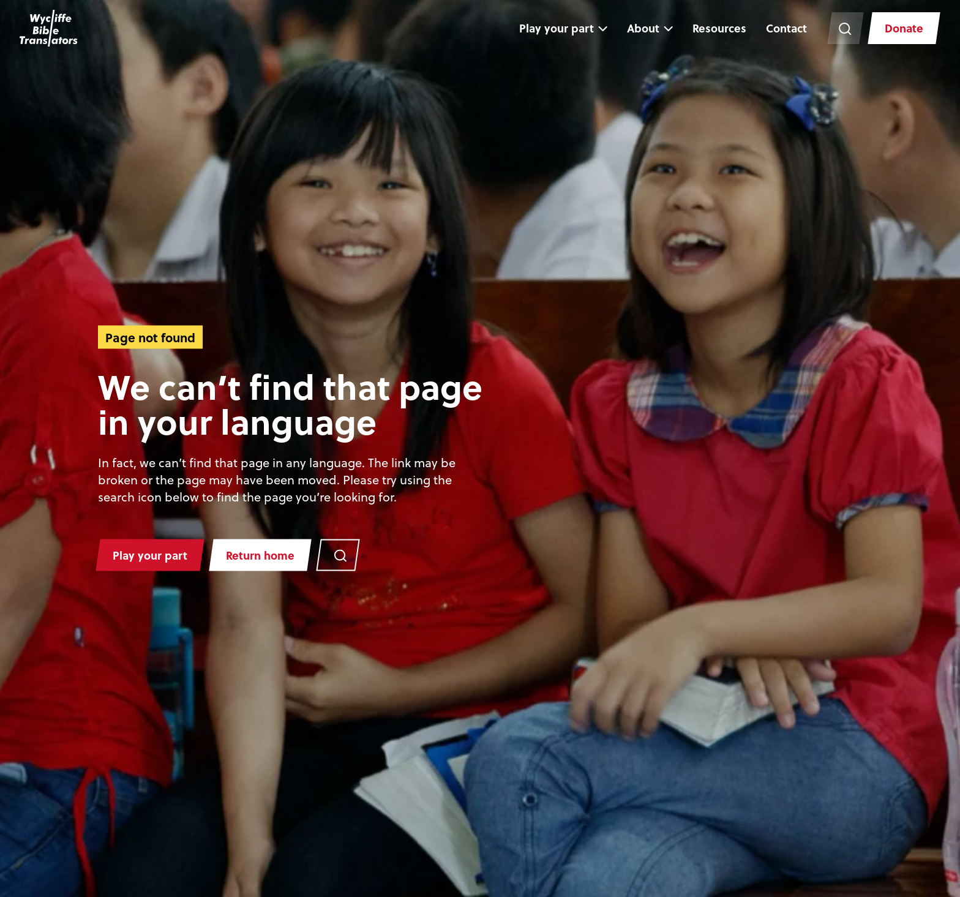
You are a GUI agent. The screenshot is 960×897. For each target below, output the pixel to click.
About (643, 28)
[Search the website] (845, 28)
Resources (719, 28)
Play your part (556, 28)
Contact (786, 28)
